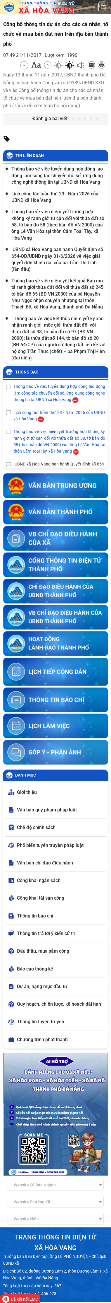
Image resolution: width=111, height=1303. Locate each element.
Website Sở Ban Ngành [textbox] (35, 1185)
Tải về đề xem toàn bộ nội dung (46, 105)
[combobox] (56, 1185)
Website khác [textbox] (26, 1219)
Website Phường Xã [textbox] (32, 1202)
